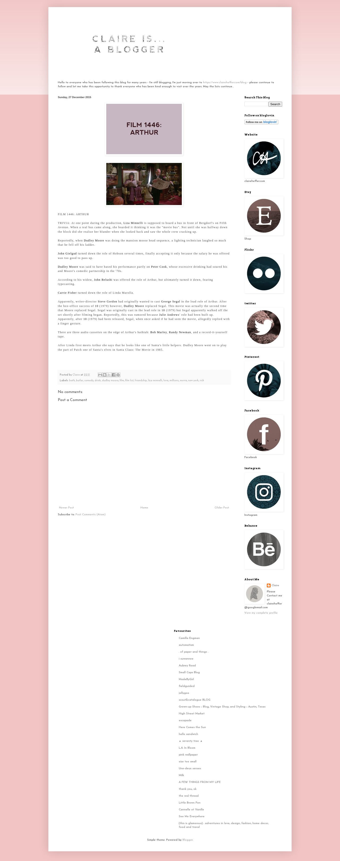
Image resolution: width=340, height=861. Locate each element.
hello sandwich (188, 734)
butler (79, 380)
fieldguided (187, 686)
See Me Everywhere (191, 816)
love (165, 380)
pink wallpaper (188, 754)
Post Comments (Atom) (91, 514)
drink (98, 380)
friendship (141, 380)
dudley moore (110, 380)
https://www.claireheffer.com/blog (224, 82)
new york (193, 380)
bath (72, 380)
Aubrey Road (187, 665)
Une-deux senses (190, 768)
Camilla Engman (189, 638)
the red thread (189, 796)
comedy (89, 380)
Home (144, 507)
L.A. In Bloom (187, 748)
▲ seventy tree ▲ (191, 741)
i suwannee (186, 658)
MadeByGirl (186, 679)
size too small (187, 761)
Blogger (188, 840)
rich (202, 380)
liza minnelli (155, 380)
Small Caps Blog (189, 672)
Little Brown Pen (189, 802)
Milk (181, 775)
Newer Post (66, 507)
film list (129, 380)
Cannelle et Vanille (191, 809)
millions (174, 380)
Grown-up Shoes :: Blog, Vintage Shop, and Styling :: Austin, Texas (222, 706)
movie (183, 380)
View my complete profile (261, 613)
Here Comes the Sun (192, 727)
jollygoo (184, 693)
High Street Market (191, 713)
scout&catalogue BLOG (194, 700)
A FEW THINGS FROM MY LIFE (200, 782)
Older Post (222, 507)
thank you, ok (187, 789)
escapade (185, 720)
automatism (186, 645)
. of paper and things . (193, 652)
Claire (275, 585)
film (122, 380)
